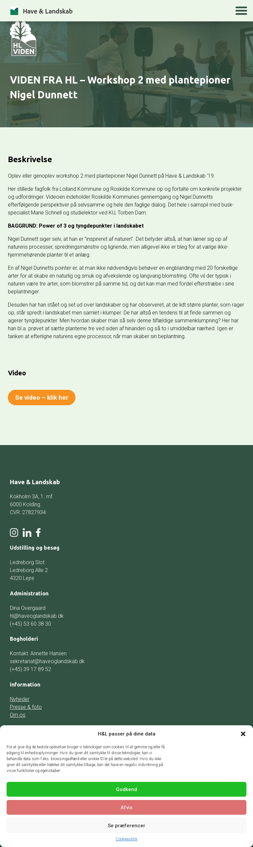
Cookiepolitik (126, 839)
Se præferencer (126, 826)
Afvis (126, 807)
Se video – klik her (41, 397)
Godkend (126, 789)
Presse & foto (26, 707)
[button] (243, 734)
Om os (17, 715)
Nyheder (19, 699)
